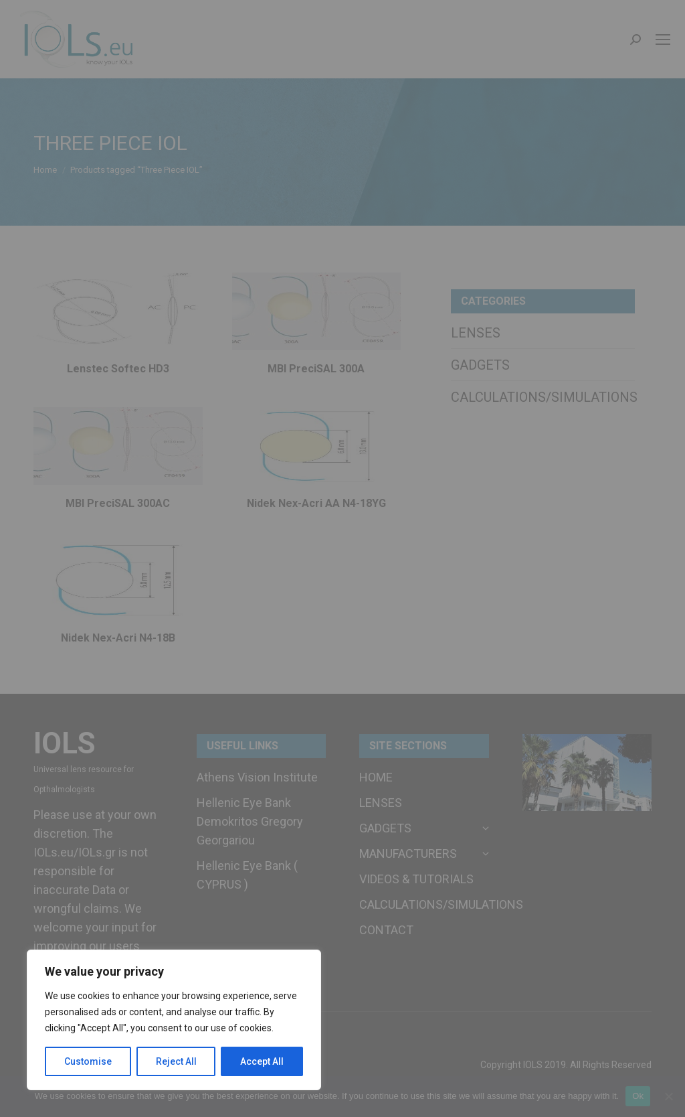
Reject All (176, 1061)
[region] (174, 1020)
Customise (88, 1061)
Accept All (262, 1061)
